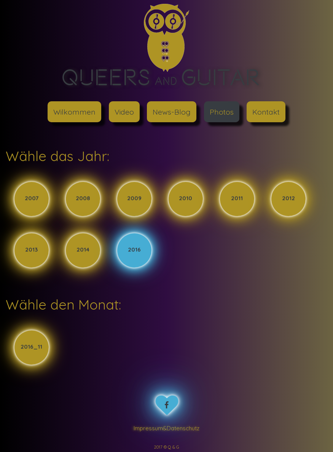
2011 (237, 198)
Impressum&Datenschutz (166, 428)
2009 (134, 198)
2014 (82, 250)
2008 (83, 198)
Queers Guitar (161, 77)
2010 (185, 198)
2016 (134, 250)
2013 (31, 250)
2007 (31, 198)
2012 (288, 198)
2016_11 (31, 346)
